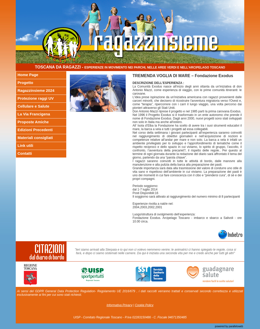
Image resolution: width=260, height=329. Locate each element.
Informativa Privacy (120, 305)
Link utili (25, 145)
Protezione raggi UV (36, 98)
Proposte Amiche (33, 122)
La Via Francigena (34, 114)
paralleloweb (235, 326)
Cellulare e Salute (33, 106)
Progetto (25, 82)
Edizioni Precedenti (35, 130)
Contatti (25, 153)
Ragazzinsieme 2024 (36, 90)
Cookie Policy (144, 305)
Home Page (28, 75)
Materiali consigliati (35, 137)
